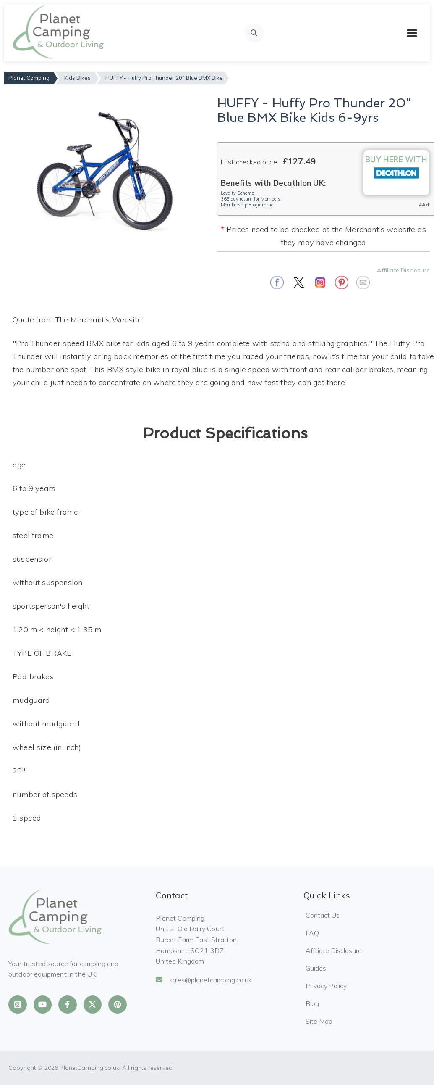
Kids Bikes (77, 77)
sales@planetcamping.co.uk (204, 980)
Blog (312, 1003)
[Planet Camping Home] (59, 32)
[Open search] (254, 33)
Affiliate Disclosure (403, 270)
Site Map (319, 1021)
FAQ (312, 933)
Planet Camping (29, 77)
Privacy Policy (326, 986)
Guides (316, 968)
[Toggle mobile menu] (412, 33)
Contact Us (323, 915)
